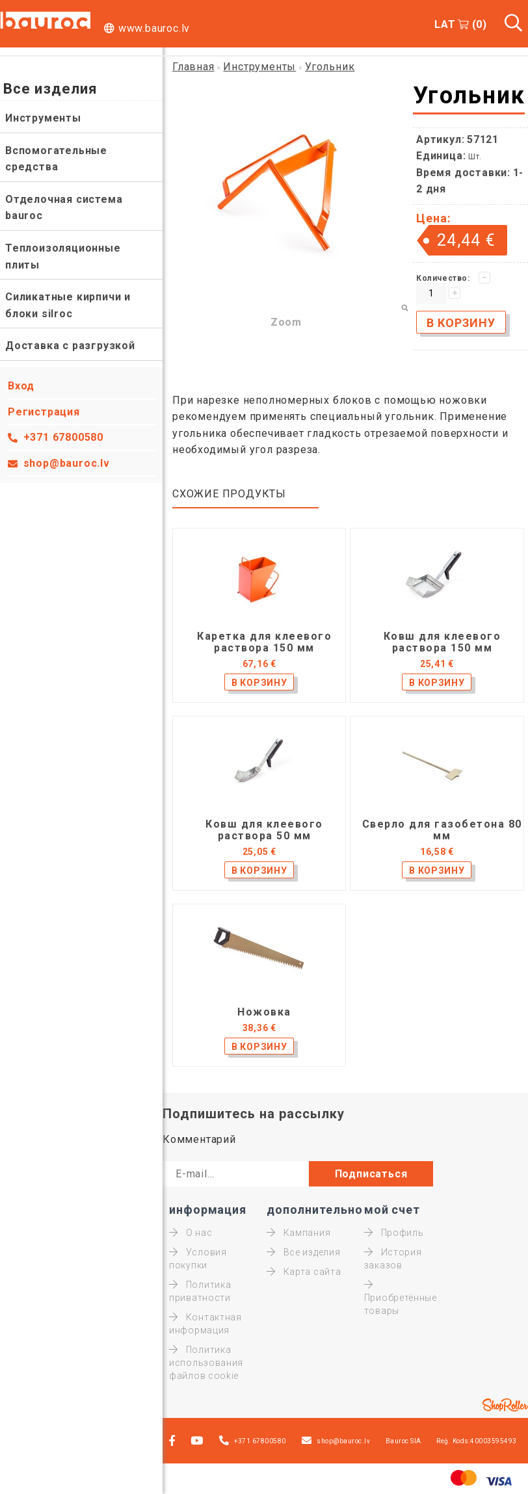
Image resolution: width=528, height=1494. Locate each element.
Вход (21, 386)
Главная (193, 66)
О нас (190, 1232)
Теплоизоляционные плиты (63, 256)
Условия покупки (198, 1258)
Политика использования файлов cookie (206, 1362)
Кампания (298, 1232)
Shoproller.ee (505, 1404)
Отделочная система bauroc (63, 207)
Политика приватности (200, 1291)
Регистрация (44, 412)
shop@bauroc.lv (66, 463)
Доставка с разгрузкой (70, 345)
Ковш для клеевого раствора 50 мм (264, 830)
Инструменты (43, 118)
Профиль (394, 1232)
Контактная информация (205, 1323)
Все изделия (303, 1252)
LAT (444, 24)
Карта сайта (304, 1271)
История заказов (393, 1258)
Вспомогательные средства (56, 159)
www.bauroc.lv (154, 28)
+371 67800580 (63, 437)
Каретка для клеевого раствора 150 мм (264, 642)
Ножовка (264, 1012)
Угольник (329, 66)
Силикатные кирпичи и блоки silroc (68, 305)
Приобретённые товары (400, 1297)
